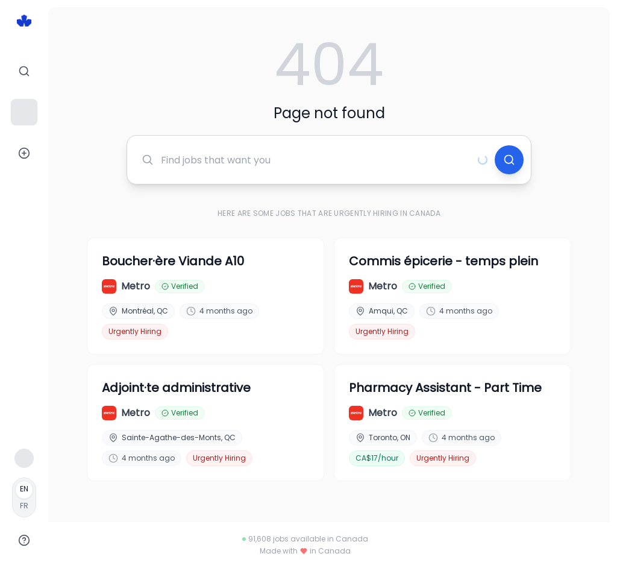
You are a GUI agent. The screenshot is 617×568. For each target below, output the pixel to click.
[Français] (24, 497)
